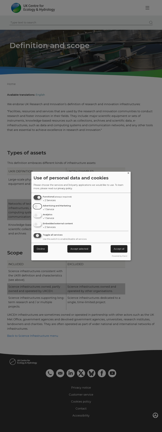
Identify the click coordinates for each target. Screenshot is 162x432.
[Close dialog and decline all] (128, 174)
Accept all (119, 248)
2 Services (49, 200)
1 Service (48, 209)
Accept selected (79, 248)
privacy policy (65, 188)
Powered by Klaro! (119, 256)
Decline (41, 248)
